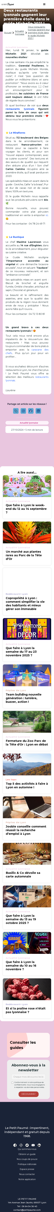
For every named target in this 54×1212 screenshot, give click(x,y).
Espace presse (27, 1169)
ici (47, 215)
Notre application (27, 1179)
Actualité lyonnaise (19, 32)
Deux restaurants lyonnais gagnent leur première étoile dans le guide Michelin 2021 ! (39, 33)
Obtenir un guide (27, 1154)
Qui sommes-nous (27, 1149)
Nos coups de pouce (27, 1159)
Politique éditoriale (27, 1164)
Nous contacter (27, 1174)
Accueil (7, 32)
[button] (43, 4)
